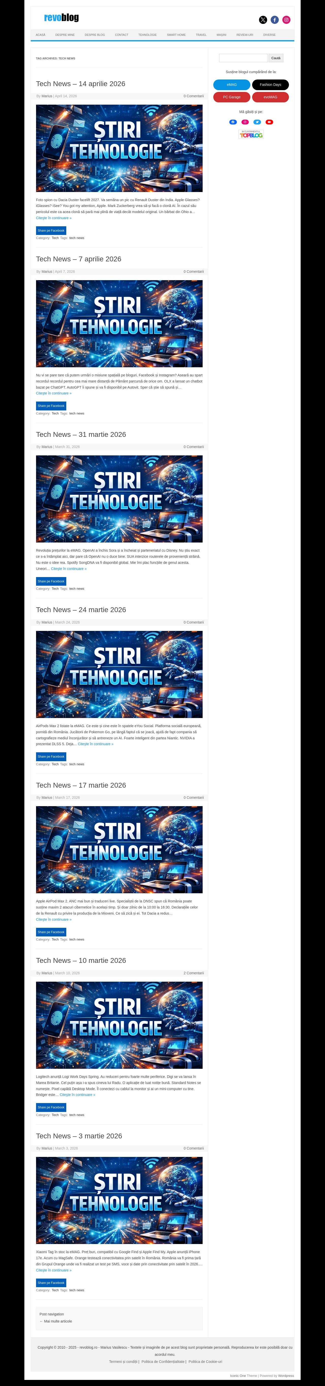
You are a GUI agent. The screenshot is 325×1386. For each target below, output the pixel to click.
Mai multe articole (56, 1321)
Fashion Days (270, 85)
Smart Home (176, 34)
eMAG (232, 85)
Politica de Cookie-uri (205, 1362)
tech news (76, 238)
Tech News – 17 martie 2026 (81, 785)
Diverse (269, 34)
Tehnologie (147, 34)
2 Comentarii (194, 973)
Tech (55, 238)
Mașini (221, 34)
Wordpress (286, 1376)
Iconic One (238, 1376)
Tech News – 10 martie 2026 (81, 960)
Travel (201, 34)
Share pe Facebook (51, 230)
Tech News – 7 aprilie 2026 (78, 259)
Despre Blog (95, 34)
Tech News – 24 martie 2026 (81, 610)
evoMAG (270, 97)
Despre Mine (65, 34)
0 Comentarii (194, 96)
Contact (121, 34)
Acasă (40, 34)
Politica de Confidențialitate (163, 1362)
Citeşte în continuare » (54, 218)
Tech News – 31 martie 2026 (81, 434)
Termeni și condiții (123, 1362)
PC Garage (232, 97)
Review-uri (245, 34)
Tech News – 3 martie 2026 (79, 1136)
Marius (47, 96)
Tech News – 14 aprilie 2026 (80, 84)
